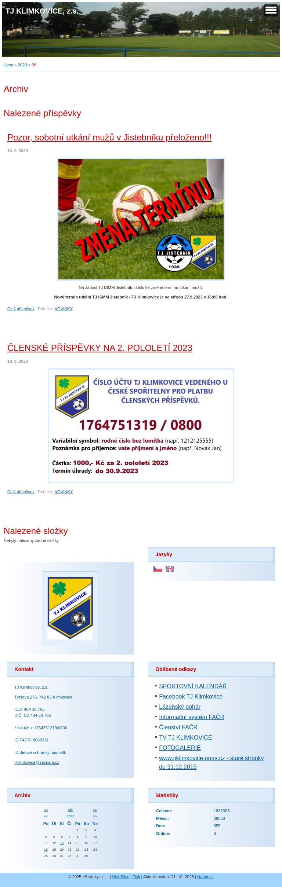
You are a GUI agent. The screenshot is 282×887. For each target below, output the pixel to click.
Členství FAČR (178, 727)
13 (62, 843)
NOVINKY (63, 309)
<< (46, 810)
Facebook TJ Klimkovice (191, 696)
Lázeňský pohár (179, 707)
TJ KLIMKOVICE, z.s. (42, 11)
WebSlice (120, 877)
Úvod (8, 65)
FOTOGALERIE (180, 748)
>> (95, 810)
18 (46, 849)
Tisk (136, 877)
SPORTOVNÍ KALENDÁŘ (193, 686)
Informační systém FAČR (191, 717)
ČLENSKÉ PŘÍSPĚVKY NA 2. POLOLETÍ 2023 (99, 348)
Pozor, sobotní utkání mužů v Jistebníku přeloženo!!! (109, 137)
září (70, 810)
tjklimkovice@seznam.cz (36, 762)
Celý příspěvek (21, 309)
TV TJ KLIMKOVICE (185, 737)
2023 (22, 65)
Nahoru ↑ (205, 877)
